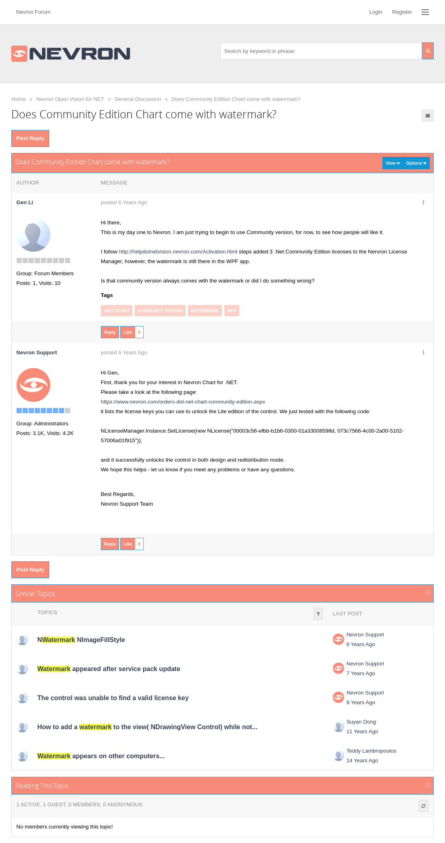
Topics (47, 612)
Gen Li (25, 202)
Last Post (347, 614)
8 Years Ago (361, 702)
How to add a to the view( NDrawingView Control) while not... (148, 727)
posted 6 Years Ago (124, 202)
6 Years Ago (361, 644)
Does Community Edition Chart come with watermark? (236, 99)
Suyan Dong (361, 722)
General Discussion (138, 99)
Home (19, 99)
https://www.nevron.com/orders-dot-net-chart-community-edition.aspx (183, 402)
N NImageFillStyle (81, 639)
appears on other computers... (101, 756)
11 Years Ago (362, 731)
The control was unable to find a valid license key (113, 697)
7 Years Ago (361, 673)
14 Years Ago (362, 760)
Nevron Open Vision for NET (70, 99)
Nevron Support (365, 635)
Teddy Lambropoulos (372, 751)
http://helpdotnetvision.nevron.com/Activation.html (178, 252)
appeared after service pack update (109, 668)
